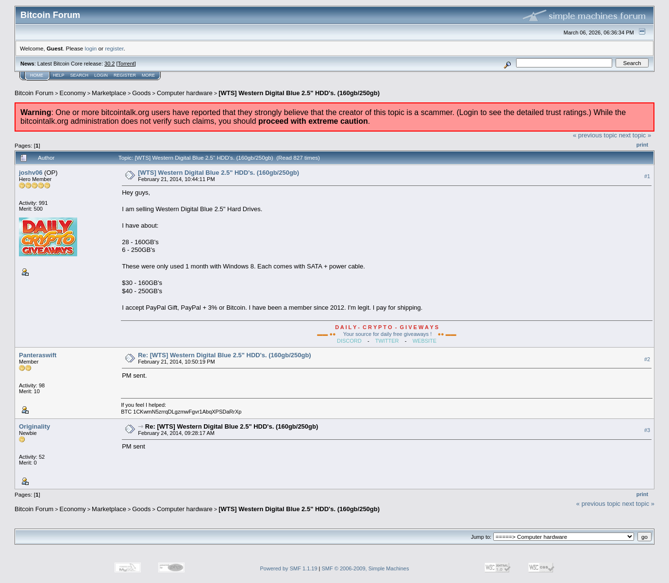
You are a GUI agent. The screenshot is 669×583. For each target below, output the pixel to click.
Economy (73, 93)
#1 (647, 176)
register (114, 48)
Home (36, 75)
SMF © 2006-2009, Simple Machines (365, 568)
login (91, 48)
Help (59, 75)
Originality (34, 426)
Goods (141, 93)
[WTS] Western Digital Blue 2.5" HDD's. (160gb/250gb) (299, 93)
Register (125, 75)
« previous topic (595, 135)
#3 (647, 430)
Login (101, 75)
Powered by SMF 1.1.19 (289, 568)
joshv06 (30, 172)
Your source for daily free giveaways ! (387, 334)
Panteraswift (37, 355)
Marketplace (109, 93)
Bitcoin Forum (34, 93)
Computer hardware (185, 93)
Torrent (126, 64)
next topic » (635, 135)
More (148, 75)
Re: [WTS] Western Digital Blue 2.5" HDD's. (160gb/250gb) (224, 355)
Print (642, 145)
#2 (647, 359)
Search (79, 75)
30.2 (109, 64)
